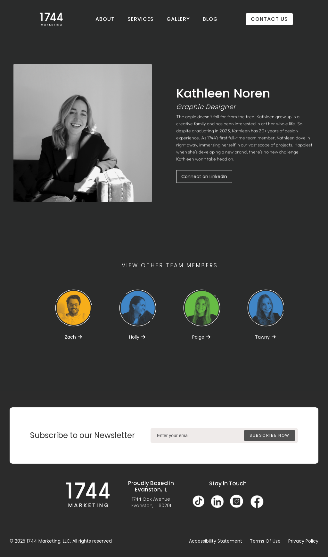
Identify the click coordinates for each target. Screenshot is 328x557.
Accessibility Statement (215, 541)
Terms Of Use (265, 541)
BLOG (210, 19)
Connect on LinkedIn (204, 176)
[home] (51, 19)
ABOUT (105, 19)
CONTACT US (269, 19)
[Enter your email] (224, 435)
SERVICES (140, 19)
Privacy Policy (303, 541)
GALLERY (178, 19)
